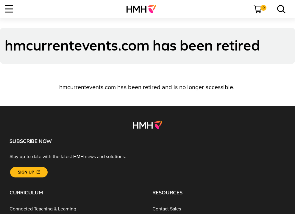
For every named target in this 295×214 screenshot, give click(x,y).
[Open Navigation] (9, 9)
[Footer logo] (147, 125)
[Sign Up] (29, 172)
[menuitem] (144, 9)
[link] (144, 9)
